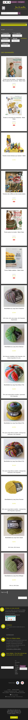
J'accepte (14, 717)
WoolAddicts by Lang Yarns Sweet (14, 537)
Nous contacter (6, 692)
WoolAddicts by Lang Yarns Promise (14, 499)
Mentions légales (15, 689)
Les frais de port (10, 634)
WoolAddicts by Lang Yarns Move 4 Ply (14, 385)
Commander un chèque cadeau (13, 649)
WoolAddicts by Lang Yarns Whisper (14, 575)
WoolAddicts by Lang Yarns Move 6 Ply (14, 423)
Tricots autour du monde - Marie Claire (14, 232)
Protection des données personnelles (17, 692)
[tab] (7, 33)
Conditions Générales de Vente (10, 691)
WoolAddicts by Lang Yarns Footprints (14, 308)
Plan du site (21, 691)
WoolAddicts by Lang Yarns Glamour (14, 346)
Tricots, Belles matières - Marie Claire (14, 270)
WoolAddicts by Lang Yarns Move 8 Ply (14, 461)
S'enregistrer (21, 2)
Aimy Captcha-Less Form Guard (17, 670)
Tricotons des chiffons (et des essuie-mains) (14, 194)
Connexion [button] (14, 2)
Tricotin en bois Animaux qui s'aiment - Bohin (14, 155)
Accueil (2, 29)
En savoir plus (18, 713)
